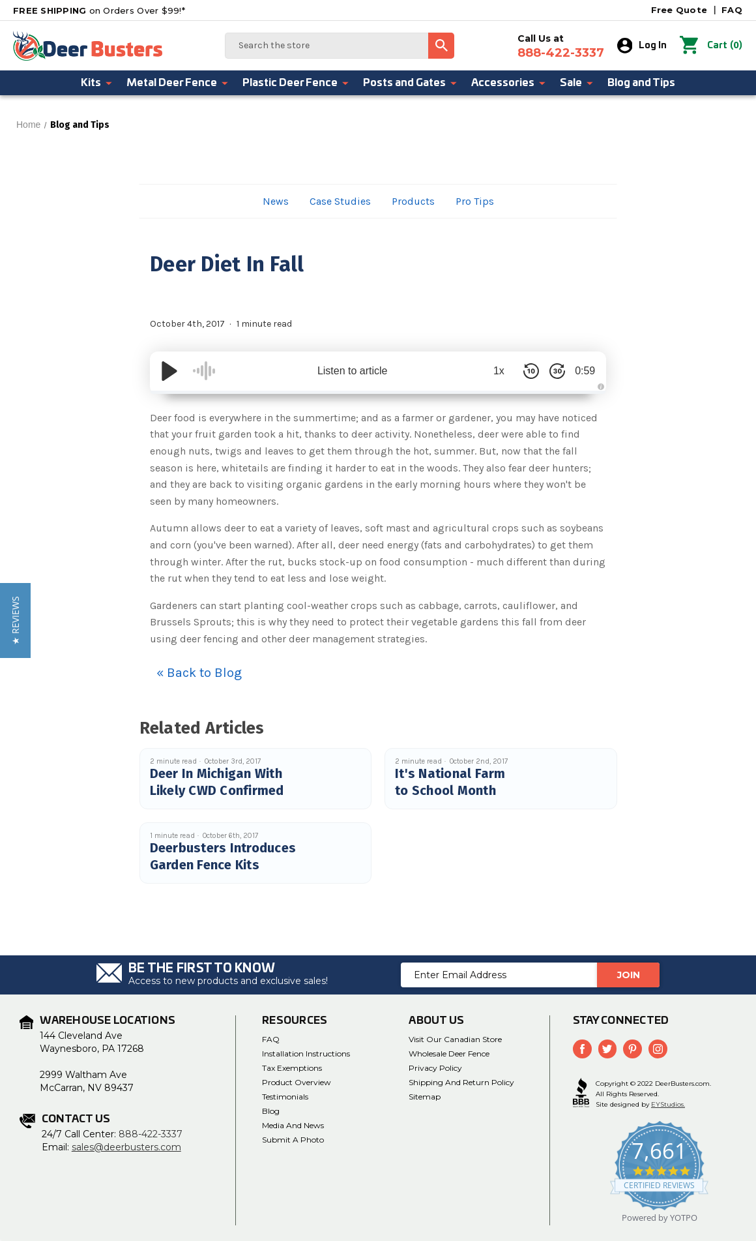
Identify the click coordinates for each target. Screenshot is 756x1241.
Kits (97, 83)
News (276, 201)
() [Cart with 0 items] (713, 46)
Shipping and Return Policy (461, 1082)
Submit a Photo (293, 1139)
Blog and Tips (641, 83)
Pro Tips (475, 201)
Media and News (293, 1125)
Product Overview (296, 1082)
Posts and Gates (410, 83)
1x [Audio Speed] (489, 370)
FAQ (731, 10)
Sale (577, 83)
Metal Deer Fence (177, 83)
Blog (271, 1111)
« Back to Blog (199, 672)
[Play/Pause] (169, 371)
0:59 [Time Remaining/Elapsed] (580, 370)
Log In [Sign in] (646, 45)
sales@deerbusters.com (126, 1147)
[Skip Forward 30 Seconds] (547, 371)
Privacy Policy (435, 1068)
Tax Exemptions (292, 1068)
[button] (15, 620)
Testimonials (285, 1096)
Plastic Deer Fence (296, 83)
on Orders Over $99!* (99, 10)
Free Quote (679, 10)
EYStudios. (668, 1103)
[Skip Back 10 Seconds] (521, 371)
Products (413, 201)
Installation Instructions (306, 1053)
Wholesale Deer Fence (449, 1053)
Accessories (509, 83)
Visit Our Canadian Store (455, 1039)
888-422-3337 (150, 1134)
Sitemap (425, 1096)
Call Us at (564, 46)
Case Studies (340, 201)
